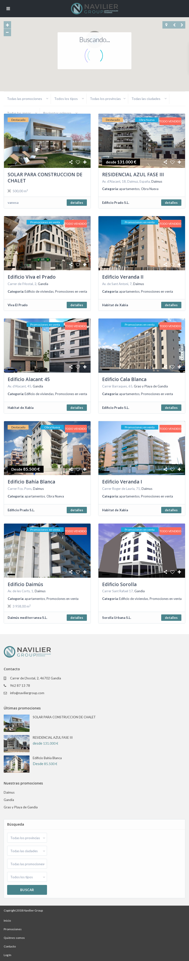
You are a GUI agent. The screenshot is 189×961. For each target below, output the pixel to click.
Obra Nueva (149, 189)
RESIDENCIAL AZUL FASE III (133, 174)
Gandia (43, 284)
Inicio (7, 920)
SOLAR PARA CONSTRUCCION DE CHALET (45, 177)
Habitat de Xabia (115, 305)
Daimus (156, 181)
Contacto (10, 946)
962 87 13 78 (20, 686)
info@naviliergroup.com (27, 693)
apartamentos (129, 189)
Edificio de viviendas (39, 291)
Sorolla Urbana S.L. (116, 618)
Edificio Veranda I (122, 482)
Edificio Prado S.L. (115, 203)
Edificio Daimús (25, 584)
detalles (76, 203)
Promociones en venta (71, 291)
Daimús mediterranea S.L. (27, 618)
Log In (7, 955)
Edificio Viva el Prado (32, 277)
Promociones (13, 929)
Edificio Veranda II (122, 277)
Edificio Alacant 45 (29, 379)
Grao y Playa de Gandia (151, 386)
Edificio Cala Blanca (124, 379)
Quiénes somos (14, 938)
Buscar (27, 890)
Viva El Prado (18, 305)
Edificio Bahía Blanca (31, 482)
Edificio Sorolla (119, 584)
